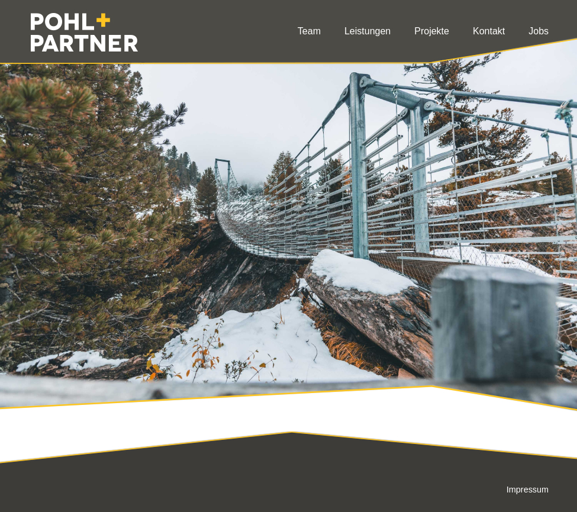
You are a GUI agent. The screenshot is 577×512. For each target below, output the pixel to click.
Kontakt (489, 31)
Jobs (538, 31)
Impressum (528, 489)
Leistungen (367, 31)
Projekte (431, 31)
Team (309, 31)
